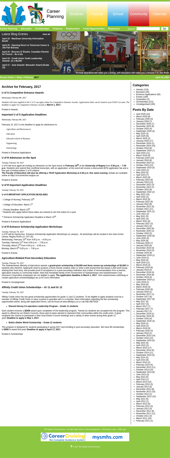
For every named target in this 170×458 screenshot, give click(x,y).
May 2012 (140, 399)
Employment (73, 28)
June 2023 (141, 170)
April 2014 (141, 360)
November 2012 (143, 391)
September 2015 (144, 340)
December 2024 (143, 143)
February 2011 (143, 421)
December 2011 (143, 411)
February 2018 (143, 289)
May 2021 (140, 216)
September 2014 (144, 355)
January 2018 (142, 292)
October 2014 (142, 352)
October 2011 (142, 416)
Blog (19, 77)
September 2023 (144, 167)
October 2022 (142, 189)
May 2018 (140, 284)
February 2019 (143, 267)
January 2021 (142, 226)
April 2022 (141, 197)
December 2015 (143, 335)
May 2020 (140, 240)
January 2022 (142, 204)
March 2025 (141, 138)
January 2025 (142, 141)
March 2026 (141, 116)
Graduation (141, 99)
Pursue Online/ (33, 14)
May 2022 (140, 194)
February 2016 (143, 331)
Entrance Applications (21, 152)
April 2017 (141, 304)
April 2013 (141, 379)
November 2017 (143, 294)
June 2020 (141, 238)
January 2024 (142, 160)
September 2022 (144, 192)
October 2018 (142, 277)
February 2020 (143, 243)
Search (131, 28)
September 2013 (144, 372)
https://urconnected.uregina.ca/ (24, 175)
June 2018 (141, 282)
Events (14, 180)
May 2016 (140, 323)
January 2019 (142, 270)
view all (46, 34)
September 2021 (144, 211)
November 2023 (143, 163)
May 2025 (140, 133)
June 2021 (141, 214)
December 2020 (143, 228)
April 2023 (141, 175)
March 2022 (141, 199)
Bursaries (140, 92)
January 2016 (142, 333)
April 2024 (141, 153)
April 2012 (141, 401)
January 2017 (142, 311)
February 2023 (143, 180)
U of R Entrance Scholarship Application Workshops (32, 226)
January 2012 (142, 408)
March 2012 (141, 404)
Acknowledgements (93, 429)
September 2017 (144, 299)
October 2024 (142, 148)
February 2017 (143, 309)
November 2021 (143, 206)
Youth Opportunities (94, 28)
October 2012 (142, 394)
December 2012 (143, 389)
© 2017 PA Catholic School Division (85, 447)
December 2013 (143, 367)
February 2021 (143, 223)
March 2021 (141, 221)
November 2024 (143, 145)
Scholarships (17, 334)
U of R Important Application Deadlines (24, 185)
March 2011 (141, 418)
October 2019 (142, 253)
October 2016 (142, 318)
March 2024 (141, 155)
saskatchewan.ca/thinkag (114, 275)
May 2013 (140, 377)
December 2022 (143, 184)
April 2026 (141, 114)
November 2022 (143, 187)
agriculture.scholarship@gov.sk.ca (25, 277)
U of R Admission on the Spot (19, 157)
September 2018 (144, 279)
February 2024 (143, 158)
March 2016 (141, 328)
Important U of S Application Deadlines (24, 114)
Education (26, 28)
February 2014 (143, 365)
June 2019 (141, 257)
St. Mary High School (75, 429)
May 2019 (140, 260)
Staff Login (122, 429)
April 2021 (141, 219)
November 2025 (143, 126)
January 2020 (142, 245)
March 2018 (141, 287)
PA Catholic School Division (54, 429)
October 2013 (142, 369)
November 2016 (143, 316)
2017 (36, 77)
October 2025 (142, 128)
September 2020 (144, 236)
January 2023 (142, 182)
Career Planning (8, 28)
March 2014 (141, 362)
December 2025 (143, 124)
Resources (114, 28)
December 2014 (143, 350)
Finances (57, 28)
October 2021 (142, 209)
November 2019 (143, 250)
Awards (14, 109)
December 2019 (143, 248)
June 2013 (141, 374)
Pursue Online (7, 77)
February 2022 (143, 201)
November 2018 (143, 275)
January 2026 (142, 121)
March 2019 (141, 265)
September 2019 (144, 255)
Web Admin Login (109, 429)
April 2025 (141, 136)
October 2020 (142, 233)
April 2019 (141, 262)
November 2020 (143, 231)
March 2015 (141, 348)
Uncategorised (17, 282)
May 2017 (140, 301)
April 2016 (141, 326)
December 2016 (143, 313)
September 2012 (144, 396)
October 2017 (142, 296)
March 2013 (141, 382)
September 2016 (144, 321)
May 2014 (140, 357)
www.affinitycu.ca (70, 301)
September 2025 (144, 131)
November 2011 (143, 413)
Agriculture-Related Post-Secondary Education (29, 258)
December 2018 (143, 272)
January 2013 (142, 386)
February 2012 (143, 406)
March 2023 (141, 177)
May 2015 (140, 343)
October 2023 (142, 165)
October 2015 (142, 338)
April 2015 (141, 345)
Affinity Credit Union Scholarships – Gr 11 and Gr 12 (32, 287)
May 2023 (140, 172)
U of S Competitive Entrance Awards (23, 92)
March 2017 (141, 306)
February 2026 (143, 119)
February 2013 (143, 384)
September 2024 (144, 150)
